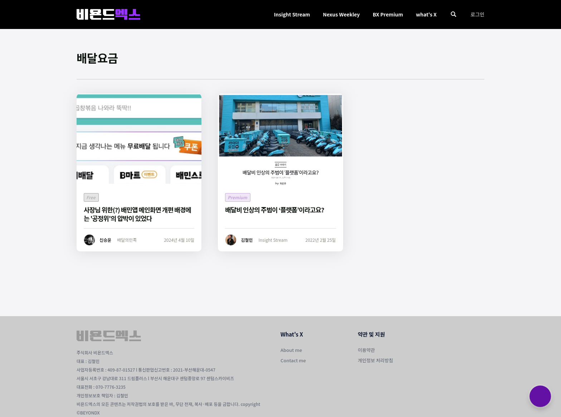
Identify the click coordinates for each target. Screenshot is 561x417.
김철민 (247, 240)
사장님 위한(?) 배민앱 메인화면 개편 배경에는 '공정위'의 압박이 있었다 (137, 214)
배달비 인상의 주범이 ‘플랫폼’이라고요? (274, 209)
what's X (426, 14)
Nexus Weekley (341, 14)
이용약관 (366, 350)
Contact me (293, 360)
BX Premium (388, 14)
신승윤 (105, 240)
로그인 (477, 14)
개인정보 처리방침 (375, 360)
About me (291, 350)
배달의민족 (127, 240)
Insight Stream (292, 14)
